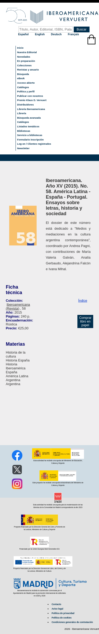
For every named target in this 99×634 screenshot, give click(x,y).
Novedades (23, 57)
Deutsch (56, 34)
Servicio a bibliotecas (29, 135)
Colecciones (24, 65)
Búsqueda (23, 74)
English (40, 34)
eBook (21, 78)
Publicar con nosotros (30, 96)
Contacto (56, 604)
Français (73, 34)
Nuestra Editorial (27, 52)
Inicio (20, 48)
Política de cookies (62, 617)
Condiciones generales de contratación (72, 622)
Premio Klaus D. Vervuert (31, 100)
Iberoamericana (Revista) (18, 306)
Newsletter (23, 148)
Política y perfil (25, 91)
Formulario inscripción (30, 139)
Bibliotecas (23, 131)
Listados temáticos (28, 126)
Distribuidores (25, 104)
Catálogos (23, 87)
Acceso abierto (26, 83)
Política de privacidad (63, 613)
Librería (21, 113)
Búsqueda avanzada (29, 118)
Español (23, 34)
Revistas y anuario (28, 69)
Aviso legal (57, 608)
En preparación (26, 61)
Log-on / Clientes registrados (34, 144)
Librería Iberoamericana (31, 109)
